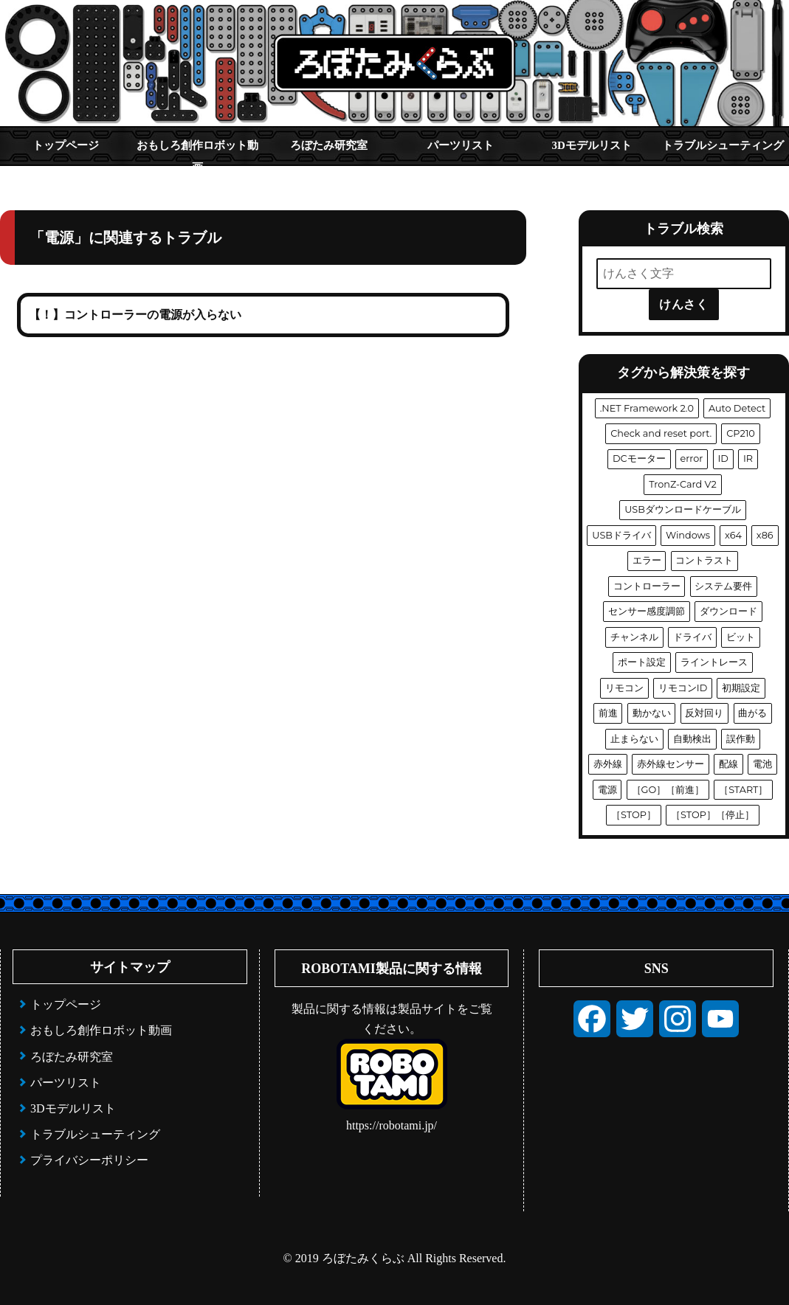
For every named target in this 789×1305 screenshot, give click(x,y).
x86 (765, 535)
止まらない (634, 738)
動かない (652, 713)
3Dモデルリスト (592, 145)
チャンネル (634, 637)
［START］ (743, 789)
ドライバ (692, 637)
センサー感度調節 (646, 611)
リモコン (624, 687)
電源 (607, 789)
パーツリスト (460, 145)
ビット (740, 637)
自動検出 (692, 738)
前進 (608, 713)
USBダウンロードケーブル (682, 509)
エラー (647, 560)
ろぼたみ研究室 (329, 145)
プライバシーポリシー (89, 1160)
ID (722, 458)
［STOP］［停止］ (712, 814)
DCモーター (639, 458)
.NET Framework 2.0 (647, 408)
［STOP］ (633, 814)
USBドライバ (621, 535)
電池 (762, 763)
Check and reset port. (661, 433)
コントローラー (647, 586)
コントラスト (704, 560)
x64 (733, 535)
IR (748, 458)
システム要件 (723, 586)
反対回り (704, 713)
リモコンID (682, 687)
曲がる (752, 713)
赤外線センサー (670, 763)
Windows (688, 535)
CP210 (740, 433)
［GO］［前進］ (668, 789)
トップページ (65, 145)
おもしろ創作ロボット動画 (197, 152)
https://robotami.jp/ (391, 1125)
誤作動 (740, 738)
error (692, 458)
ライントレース (714, 662)
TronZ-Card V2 (683, 484)
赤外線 (607, 763)
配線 (728, 763)
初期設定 (741, 687)
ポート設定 (642, 662)
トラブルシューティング (723, 145)
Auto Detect (737, 408)
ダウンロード (728, 611)
